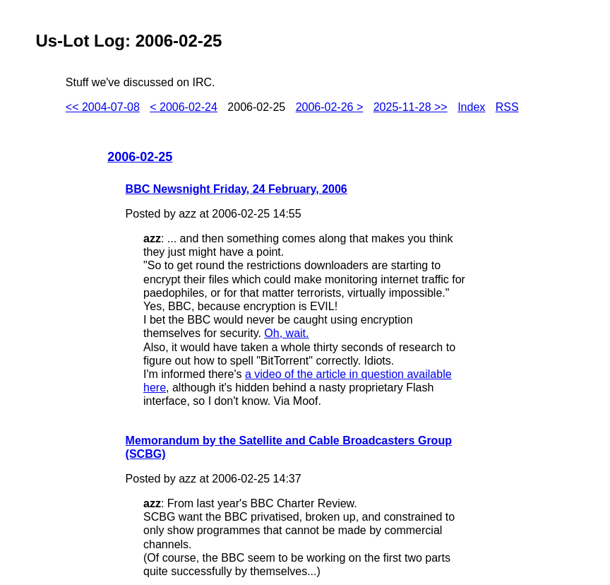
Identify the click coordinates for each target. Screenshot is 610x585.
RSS (507, 107)
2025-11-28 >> (410, 107)
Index (471, 107)
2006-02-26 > (330, 107)
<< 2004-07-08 (103, 107)
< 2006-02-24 (183, 107)
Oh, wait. (286, 333)
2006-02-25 (139, 157)
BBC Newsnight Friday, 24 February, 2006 (236, 189)
